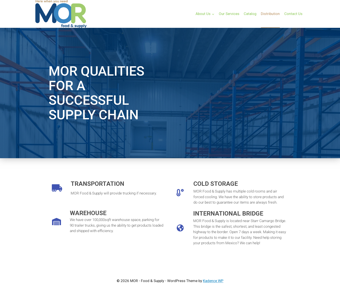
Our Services (229, 14)
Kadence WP (213, 281)
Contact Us (293, 14)
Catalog (250, 14)
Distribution (270, 14)
